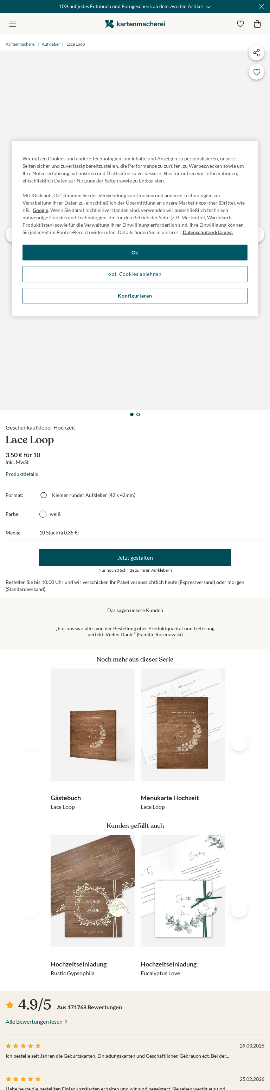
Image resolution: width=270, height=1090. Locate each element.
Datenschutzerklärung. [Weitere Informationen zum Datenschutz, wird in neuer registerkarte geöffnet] (207, 232)
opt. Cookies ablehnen (135, 274)
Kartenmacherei (21, 44)
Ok (135, 252)
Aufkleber (51, 44)
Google (40, 210)
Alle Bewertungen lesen (34, 1021)
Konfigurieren (135, 296)
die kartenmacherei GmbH (135, 23)
